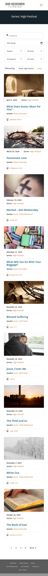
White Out (13, 473)
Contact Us (35, 566)
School (33, 563)
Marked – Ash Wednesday (22, 210)
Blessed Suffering (17, 316)
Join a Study (22, 570)
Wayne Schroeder (20, 113)
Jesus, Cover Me (16, 368)
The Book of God (17, 524)
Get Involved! (25, 566)
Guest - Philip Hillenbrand (23, 214)
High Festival (33, 100)
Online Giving (23, 563)
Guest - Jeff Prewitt (21, 321)
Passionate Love (17, 158)
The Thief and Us (17, 420)
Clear (39, 68)
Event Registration (12, 566)
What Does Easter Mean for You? (24, 108)
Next (33, 547)
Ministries (13, 563)
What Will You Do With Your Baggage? (24, 263)
